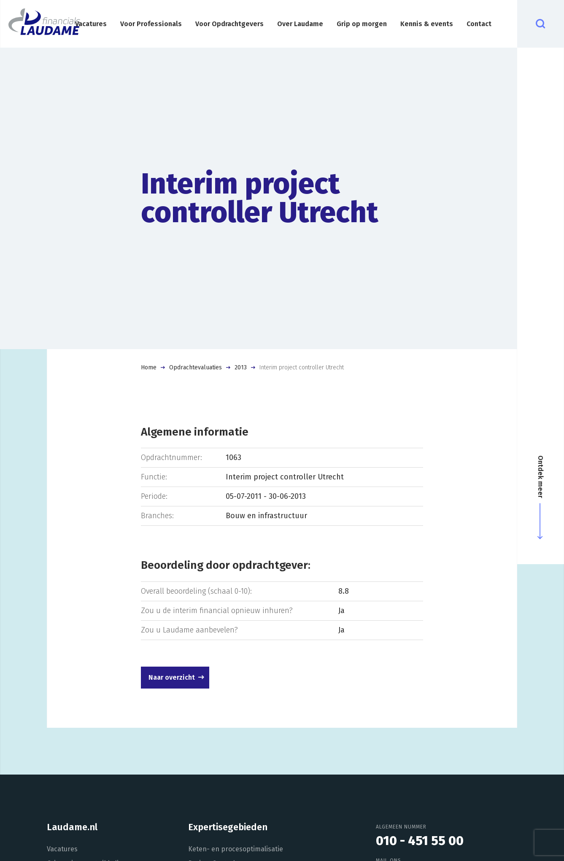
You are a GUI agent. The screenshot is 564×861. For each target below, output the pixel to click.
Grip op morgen (362, 24)
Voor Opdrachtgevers (229, 24)
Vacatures (91, 24)
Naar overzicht (171, 677)
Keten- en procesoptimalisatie (235, 849)
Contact (479, 24)
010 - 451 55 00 (420, 840)
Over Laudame (300, 24)
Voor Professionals (151, 24)
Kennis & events (426, 24)
